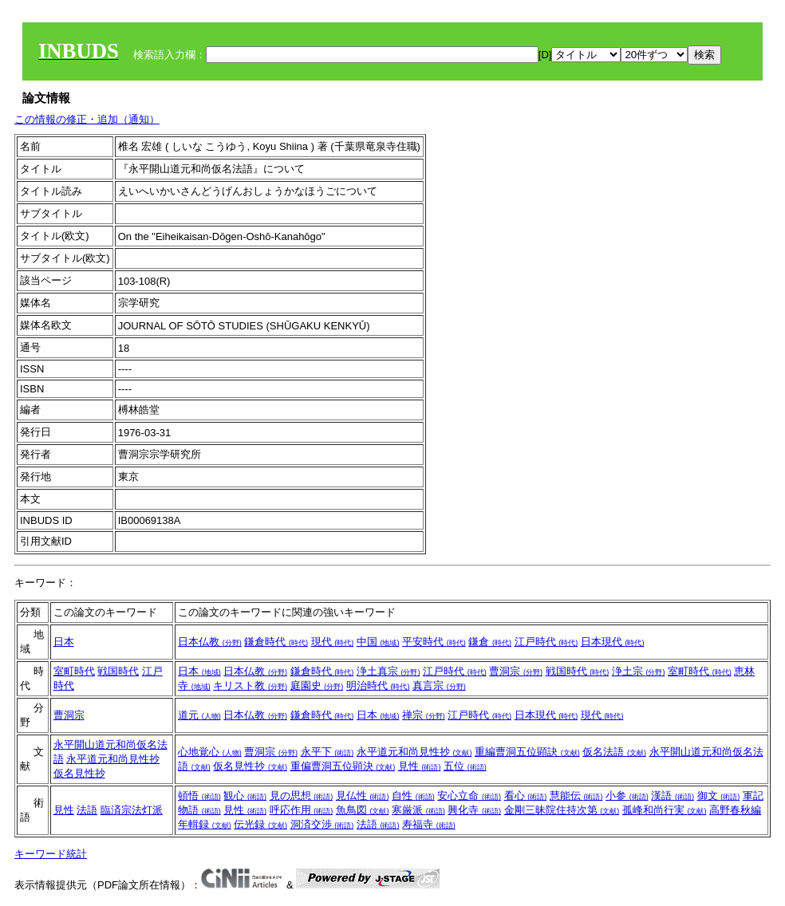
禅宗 (423, 715)
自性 (413, 796)
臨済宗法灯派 (132, 810)
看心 (525, 796)
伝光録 (260, 824)
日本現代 (613, 642)
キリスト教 (250, 685)
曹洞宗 (515, 671)
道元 (199, 715)
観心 (244, 796)
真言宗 (439, 685)
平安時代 (434, 642)
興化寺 (474, 810)
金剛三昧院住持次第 (562, 810)
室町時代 (74, 671)
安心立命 (469, 796)
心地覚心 (210, 752)
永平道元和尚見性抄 (113, 759)
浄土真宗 (388, 671)
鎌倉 (489, 642)
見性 (419, 766)
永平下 (327, 752)
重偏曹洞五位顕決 (343, 766)
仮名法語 (614, 752)
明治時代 (378, 685)
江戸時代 (546, 642)
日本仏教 (210, 642)
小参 (627, 796)
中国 (378, 642)
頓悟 (199, 796)
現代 (332, 642)
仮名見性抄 (79, 773)
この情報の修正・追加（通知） (87, 119)
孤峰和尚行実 (664, 810)
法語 (87, 810)
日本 (63, 642)
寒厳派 (418, 810)
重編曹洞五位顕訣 (527, 752)
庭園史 (317, 685)
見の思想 (301, 796)
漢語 (672, 796)
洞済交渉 (322, 824)
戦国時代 (118, 671)
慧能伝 (576, 796)
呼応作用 (301, 810)
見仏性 (362, 796)
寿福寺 (429, 824)
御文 (718, 796)
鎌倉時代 (276, 642)
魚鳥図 (362, 810)
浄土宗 (638, 671)
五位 (465, 766)
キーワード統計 (50, 854)
